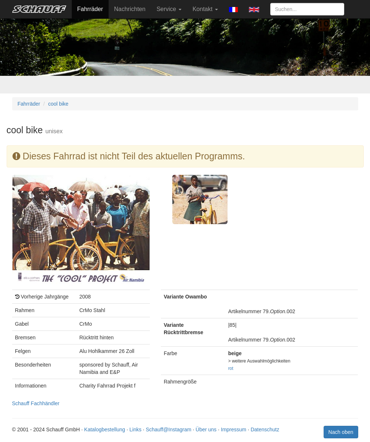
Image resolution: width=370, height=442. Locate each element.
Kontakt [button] (205, 9)
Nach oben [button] (340, 432)
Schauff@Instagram (168, 429)
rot (230, 368)
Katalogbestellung (104, 429)
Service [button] (169, 9)
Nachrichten (129, 9)
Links (136, 429)
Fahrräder (90, 9)
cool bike (58, 104)
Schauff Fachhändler (36, 403)
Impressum (233, 429)
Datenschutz (265, 429)
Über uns (205, 429)
